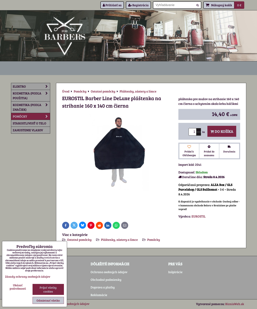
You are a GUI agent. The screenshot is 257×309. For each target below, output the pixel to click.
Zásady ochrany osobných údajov (27, 276)
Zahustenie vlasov (28, 130)
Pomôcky (153, 239)
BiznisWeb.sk (234, 304)
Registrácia (138, 5)
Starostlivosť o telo (29, 123)
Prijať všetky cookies (48, 289)
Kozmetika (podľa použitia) (31, 95)
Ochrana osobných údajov (109, 272)
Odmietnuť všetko (48, 300)
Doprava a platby (103, 287)
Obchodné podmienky (106, 279)
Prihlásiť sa (112, 5)
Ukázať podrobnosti (18, 287)
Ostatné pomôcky (79, 239)
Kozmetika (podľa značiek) (31, 107)
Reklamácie (99, 295)
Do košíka (221, 131)
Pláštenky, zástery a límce (119, 239)
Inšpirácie (175, 272)
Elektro (31, 86)
